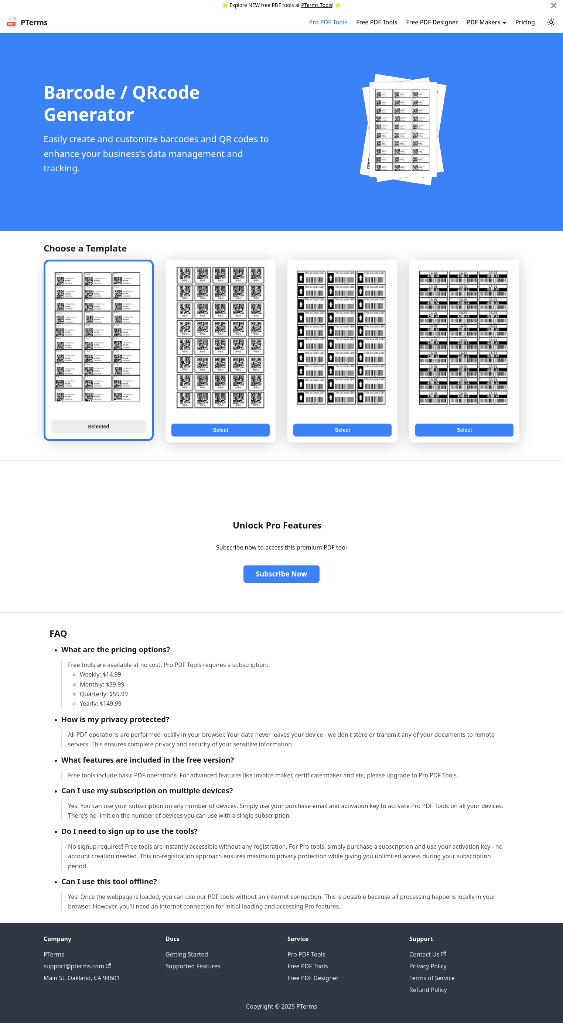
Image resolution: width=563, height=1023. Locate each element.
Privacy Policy (428, 966)
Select (220, 430)
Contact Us (427, 954)
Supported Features (193, 966)
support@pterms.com (77, 966)
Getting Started (187, 954)
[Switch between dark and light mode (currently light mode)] (551, 22)
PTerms (54, 954)
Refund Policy (428, 990)
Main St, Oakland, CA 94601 (82, 978)
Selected (98, 427)
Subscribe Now (281, 574)
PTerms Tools (316, 4)
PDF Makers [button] (484, 22)
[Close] (554, 5)
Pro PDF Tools (328, 22)
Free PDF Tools (376, 22)
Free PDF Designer (432, 22)
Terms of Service (432, 978)
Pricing (525, 22)
